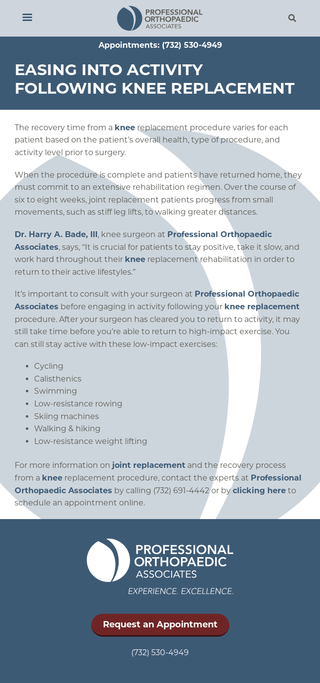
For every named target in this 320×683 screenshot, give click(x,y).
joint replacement (148, 465)
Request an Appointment (160, 624)
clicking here (259, 490)
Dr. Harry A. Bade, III (56, 234)
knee (125, 127)
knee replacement (262, 306)
